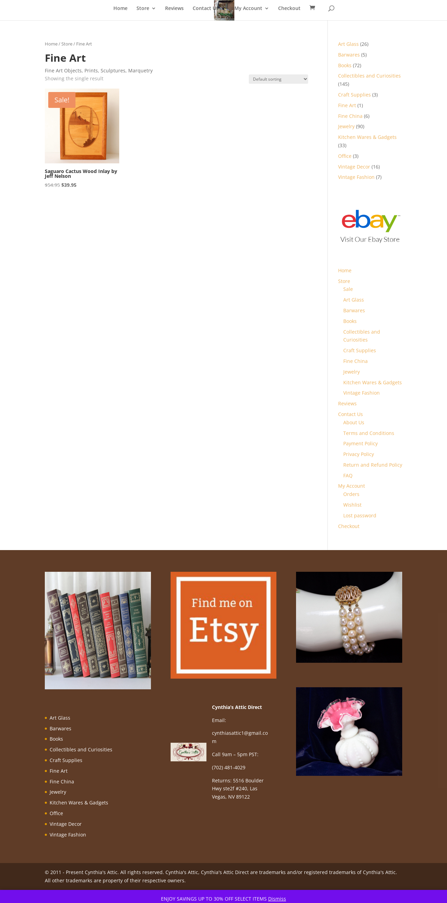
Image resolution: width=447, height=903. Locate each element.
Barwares (354, 310)
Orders (351, 494)
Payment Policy (360, 443)
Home (120, 8)
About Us (353, 422)
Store (142, 8)
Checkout (289, 8)
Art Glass (353, 299)
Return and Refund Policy (372, 464)
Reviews (174, 8)
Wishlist (352, 504)
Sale (348, 289)
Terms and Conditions (368, 433)
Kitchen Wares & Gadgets (372, 382)
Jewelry (351, 371)
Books (350, 321)
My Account (248, 8)
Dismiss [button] (277, 898)
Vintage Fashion (361, 392)
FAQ (348, 475)
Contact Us (206, 8)
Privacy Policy (358, 454)
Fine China (355, 361)
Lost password (359, 515)
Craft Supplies (359, 350)
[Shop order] (278, 79)
